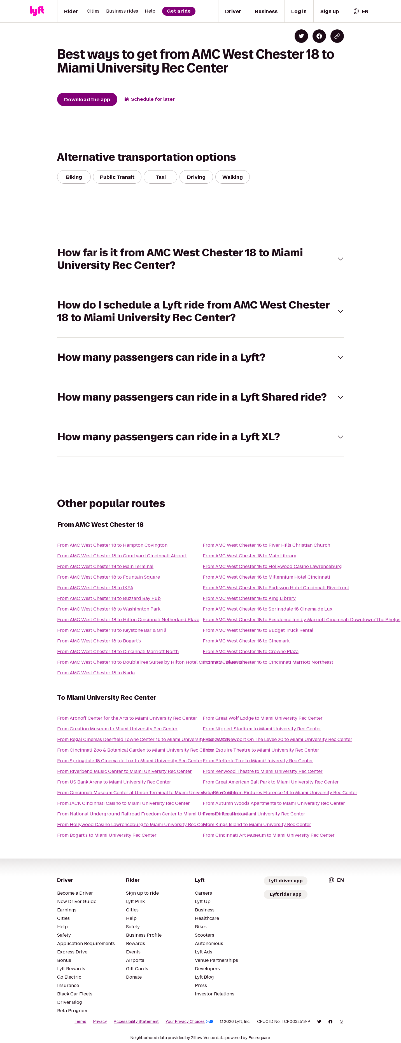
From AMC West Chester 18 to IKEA (95, 587)
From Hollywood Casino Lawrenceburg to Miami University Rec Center (134, 824)
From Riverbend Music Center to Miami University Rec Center (124, 771)
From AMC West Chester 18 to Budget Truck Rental (258, 630)
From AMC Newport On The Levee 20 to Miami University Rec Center (277, 739)
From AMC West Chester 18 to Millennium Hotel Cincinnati (266, 577)
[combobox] (361, 11)
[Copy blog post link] (337, 36)
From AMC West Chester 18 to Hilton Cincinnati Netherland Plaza (128, 619)
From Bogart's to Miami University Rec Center (107, 835)
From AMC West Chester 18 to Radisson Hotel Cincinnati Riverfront (276, 587)
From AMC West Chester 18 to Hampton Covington (112, 545)
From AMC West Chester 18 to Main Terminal (105, 566)
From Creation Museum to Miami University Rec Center (117, 729)
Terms (80, 1021)
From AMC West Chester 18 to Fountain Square (108, 577)
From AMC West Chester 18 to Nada (96, 673)
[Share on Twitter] (301, 36)
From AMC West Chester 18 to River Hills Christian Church (266, 545)
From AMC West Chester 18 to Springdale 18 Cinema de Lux (267, 609)
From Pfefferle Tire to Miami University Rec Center (258, 760)
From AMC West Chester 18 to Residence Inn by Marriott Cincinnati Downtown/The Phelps (301, 619)
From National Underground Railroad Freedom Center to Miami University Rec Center (151, 814)
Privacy (100, 1021)
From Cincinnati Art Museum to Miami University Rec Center (269, 835)
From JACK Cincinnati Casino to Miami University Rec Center (123, 803)
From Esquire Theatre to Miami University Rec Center (261, 750)
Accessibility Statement (136, 1021)
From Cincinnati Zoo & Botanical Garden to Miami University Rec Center (135, 750)
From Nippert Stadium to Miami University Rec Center (262, 729)
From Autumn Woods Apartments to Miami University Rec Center (274, 803)
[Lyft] (37, 11)
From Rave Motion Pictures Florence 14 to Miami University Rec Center (280, 792)
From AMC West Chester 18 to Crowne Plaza (251, 651)
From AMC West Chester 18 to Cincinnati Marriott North (118, 651)
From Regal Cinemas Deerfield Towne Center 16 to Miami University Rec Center (143, 739)
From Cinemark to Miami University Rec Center (254, 814)
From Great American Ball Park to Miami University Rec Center (271, 782)
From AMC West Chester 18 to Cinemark (246, 641)
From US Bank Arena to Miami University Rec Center (114, 782)
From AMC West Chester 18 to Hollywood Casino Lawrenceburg (272, 566)
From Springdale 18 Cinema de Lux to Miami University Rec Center (129, 760)
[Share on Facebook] (319, 36)
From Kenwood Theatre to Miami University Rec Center (263, 771)
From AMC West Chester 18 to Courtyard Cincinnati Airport (122, 556)
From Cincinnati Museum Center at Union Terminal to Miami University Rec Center (147, 792)
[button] (200, 259)
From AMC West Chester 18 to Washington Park (108, 609)
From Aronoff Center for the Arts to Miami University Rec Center (127, 718)
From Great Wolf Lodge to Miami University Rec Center (263, 718)
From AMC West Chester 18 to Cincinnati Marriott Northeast (268, 662)
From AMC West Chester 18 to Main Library (249, 556)
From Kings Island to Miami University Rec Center (257, 824)
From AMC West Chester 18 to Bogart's (99, 641)
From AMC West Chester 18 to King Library (249, 598)
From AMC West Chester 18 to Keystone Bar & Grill (111, 630)
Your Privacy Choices (189, 1021)
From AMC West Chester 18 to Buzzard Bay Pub (109, 598)
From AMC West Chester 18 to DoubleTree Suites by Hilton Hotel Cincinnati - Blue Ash (151, 662)
